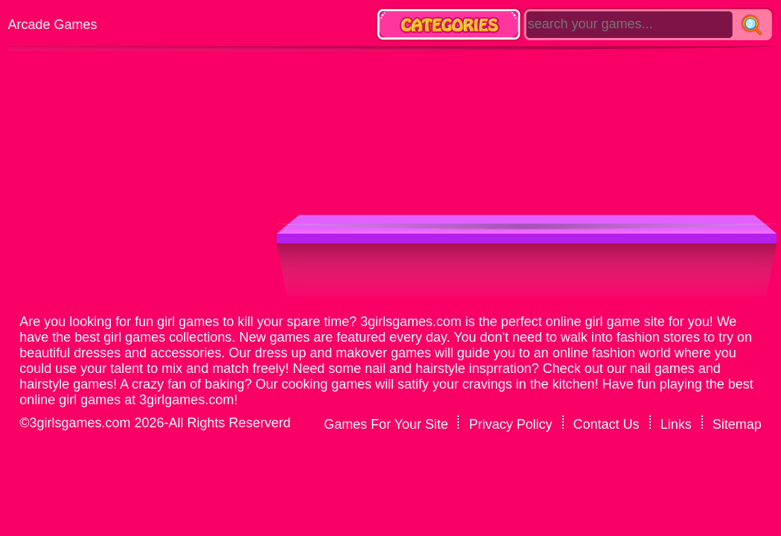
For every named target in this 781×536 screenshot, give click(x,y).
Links (676, 424)
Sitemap (737, 424)
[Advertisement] (476, 93)
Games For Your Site (386, 424)
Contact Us (606, 424)
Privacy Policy (511, 424)
